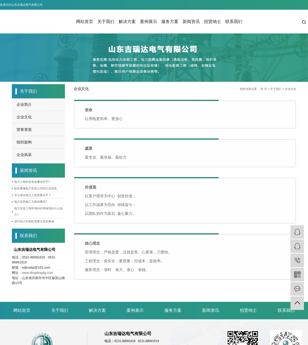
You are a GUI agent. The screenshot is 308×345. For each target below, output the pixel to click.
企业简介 (24, 104)
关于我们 (105, 21)
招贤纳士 (212, 21)
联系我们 (233, 21)
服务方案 (169, 21)
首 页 (263, 89)
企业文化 (24, 117)
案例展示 (148, 21)
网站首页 (84, 21)
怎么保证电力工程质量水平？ (32, 195)
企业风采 (24, 155)
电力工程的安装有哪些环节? (32, 182)
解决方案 (127, 21)
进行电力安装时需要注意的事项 (34, 221)
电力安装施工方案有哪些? (30, 201)
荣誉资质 (24, 130)
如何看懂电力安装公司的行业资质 (35, 188)
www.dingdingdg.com (37, 273)
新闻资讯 (191, 21)
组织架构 (24, 142)
